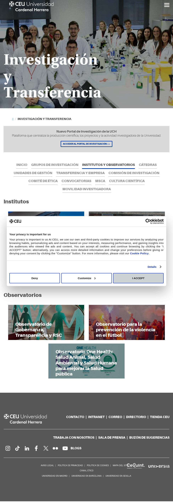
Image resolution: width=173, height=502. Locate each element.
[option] (86, 54)
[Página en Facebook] (36, 449)
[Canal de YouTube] (65, 449)
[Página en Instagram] (8, 449)
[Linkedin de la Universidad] (27, 449)
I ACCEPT (138, 277)
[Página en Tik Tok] (17, 449)
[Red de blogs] (76, 449)
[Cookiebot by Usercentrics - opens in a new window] (148, 221)
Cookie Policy (139, 253)
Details (152, 266)
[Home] (12, 119)
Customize (87, 277)
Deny (34, 277)
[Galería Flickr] (55, 449)
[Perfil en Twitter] (46, 449)
